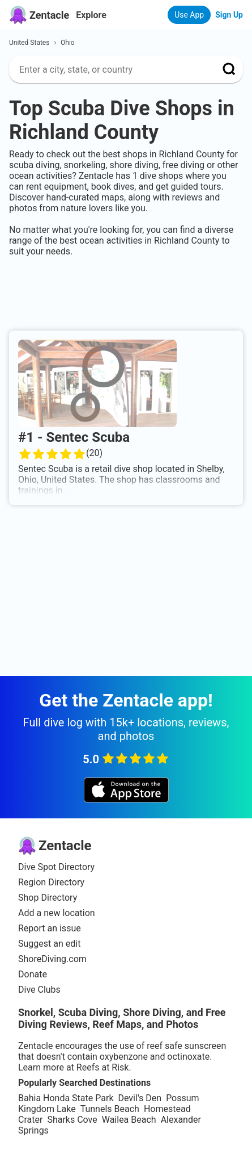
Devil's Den (139, 1098)
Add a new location (56, 913)
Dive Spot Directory (56, 867)
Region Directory (51, 882)
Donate (32, 974)
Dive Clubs (39, 989)
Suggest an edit (49, 943)
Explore (91, 15)
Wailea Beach (129, 1119)
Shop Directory (47, 897)
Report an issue (49, 928)
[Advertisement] (126, 291)
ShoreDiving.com (52, 959)
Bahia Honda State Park (65, 1098)
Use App (189, 14)
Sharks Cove (72, 1119)
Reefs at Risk (102, 1067)
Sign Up (229, 14)
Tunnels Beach (109, 1108)
